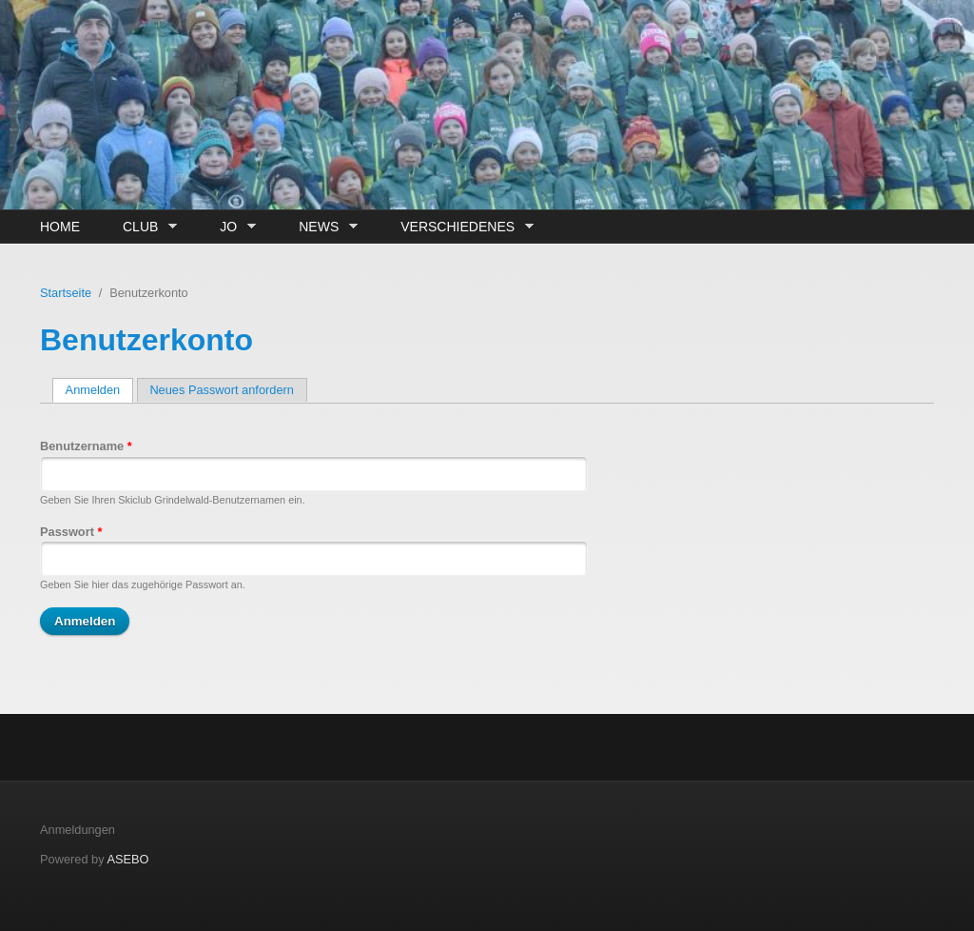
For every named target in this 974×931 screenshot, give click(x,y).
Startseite (65, 293)
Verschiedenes (462, 227)
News (323, 227)
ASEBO (127, 859)
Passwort (71, 532)
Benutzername (86, 446)
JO (232, 227)
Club (145, 227)
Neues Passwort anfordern (221, 390)
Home (60, 226)
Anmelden (99, 390)
